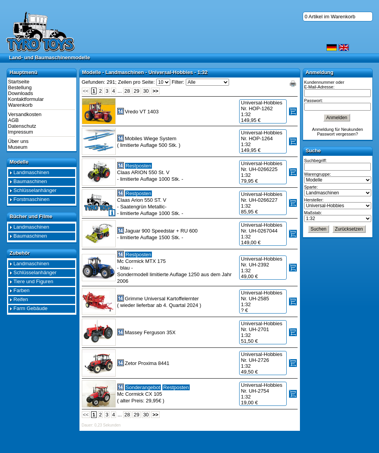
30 (145, 91)
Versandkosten (25, 114)
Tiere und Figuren (33, 281)
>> (155, 91)
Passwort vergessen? (337, 134)
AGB (13, 120)
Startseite (19, 82)
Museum (18, 147)
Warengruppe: (317, 174)
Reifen (21, 299)
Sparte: (311, 187)
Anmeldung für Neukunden (337, 129)
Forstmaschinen (31, 199)
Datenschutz (22, 126)
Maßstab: (313, 212)
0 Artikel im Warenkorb (330, 16)
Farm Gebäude (31, 308)
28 (127, 91)
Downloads (20, 93)
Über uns (18, 141)
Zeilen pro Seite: (136, 82)
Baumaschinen (30, 181)
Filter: (178, 82)
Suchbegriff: (315, 160)
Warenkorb (20, 105)
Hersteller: (314, 199)
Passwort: (313, 100)
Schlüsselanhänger (35, 190)
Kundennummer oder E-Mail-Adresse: (324, 84)
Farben (22, 290)
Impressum (20, 132)
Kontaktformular (26, 99)
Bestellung (20, 87)
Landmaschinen (31, 172)
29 (136, 91)
